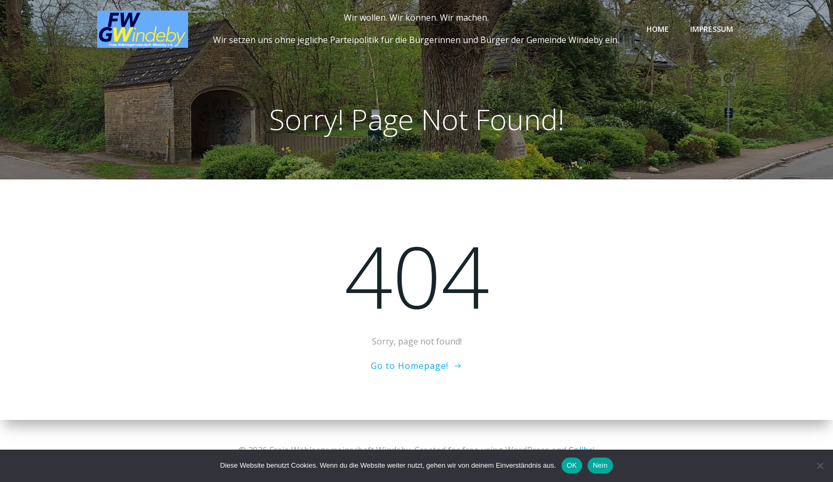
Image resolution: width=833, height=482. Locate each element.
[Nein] (819, 465)
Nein (600, 465)
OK (572, 465)
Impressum (711, 29)
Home (658, 29)
